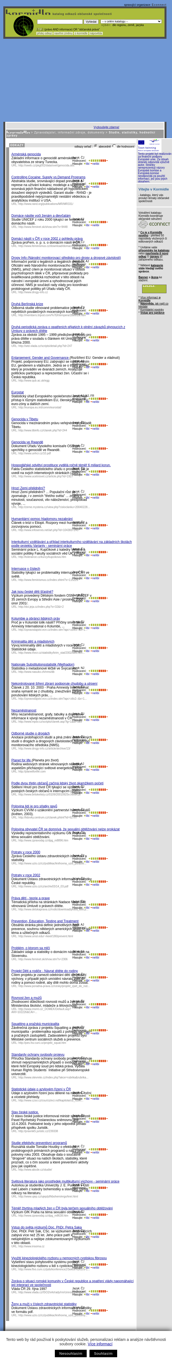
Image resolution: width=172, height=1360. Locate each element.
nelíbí (94, 163)
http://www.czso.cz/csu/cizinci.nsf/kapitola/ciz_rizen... (51, 1100)
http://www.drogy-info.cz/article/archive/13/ (44, 748)
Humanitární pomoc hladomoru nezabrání (42, 519)
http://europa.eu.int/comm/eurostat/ (40, 407)
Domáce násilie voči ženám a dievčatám (41, 216)
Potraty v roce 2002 (25, 875)
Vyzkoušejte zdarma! (106, 127)
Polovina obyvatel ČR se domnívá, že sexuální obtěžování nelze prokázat (65, 829)
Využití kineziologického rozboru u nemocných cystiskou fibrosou (59, 1258)
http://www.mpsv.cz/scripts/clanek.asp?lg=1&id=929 (50, 721)
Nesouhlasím (70, 1353)
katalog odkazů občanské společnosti (82, 14)
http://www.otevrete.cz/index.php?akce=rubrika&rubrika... (54, 1077)
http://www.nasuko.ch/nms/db (37, 671)
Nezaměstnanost (23, 710)
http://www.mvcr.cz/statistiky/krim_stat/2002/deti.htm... (52, 652)
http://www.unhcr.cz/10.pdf (35, 453)
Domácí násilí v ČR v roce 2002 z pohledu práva (47, 239)
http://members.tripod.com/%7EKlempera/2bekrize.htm (52, 315)
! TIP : (39, 29)
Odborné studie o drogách (30, 733)
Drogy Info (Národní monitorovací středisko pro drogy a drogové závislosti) (66, 258)
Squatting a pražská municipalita (35, 1024)
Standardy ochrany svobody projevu (37, 1055)
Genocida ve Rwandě (27, 442)
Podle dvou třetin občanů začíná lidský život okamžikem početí (57, 783)
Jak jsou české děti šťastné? (32, 592)
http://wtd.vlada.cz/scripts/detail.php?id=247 (45, 345)
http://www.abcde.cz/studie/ (35, 1169)
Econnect (159, 4)
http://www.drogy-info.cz (33, 292)
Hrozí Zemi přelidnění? (28, 488)
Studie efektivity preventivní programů (39, 1143)
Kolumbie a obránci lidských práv (35, 618)
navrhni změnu (63, 33)
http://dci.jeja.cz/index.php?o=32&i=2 (41, 606)
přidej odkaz (44, 33)
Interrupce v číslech (25, 569)
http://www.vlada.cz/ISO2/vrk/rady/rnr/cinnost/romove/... (53, 1292)
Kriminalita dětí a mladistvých (32, 641)
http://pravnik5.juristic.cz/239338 (38, 1131)
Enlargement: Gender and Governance (40, 358)
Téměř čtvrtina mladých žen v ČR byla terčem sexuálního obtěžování (62, 1208)
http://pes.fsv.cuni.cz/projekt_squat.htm (42, 1042)
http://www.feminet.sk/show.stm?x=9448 (43, 226)
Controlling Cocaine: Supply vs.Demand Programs (48, 177)
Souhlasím (103, 1353)
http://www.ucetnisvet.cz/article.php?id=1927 (46, 476)
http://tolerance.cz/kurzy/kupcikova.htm (42, 556)
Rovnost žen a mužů (26, 998)
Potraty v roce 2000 (25, 852)
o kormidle (81, 33)
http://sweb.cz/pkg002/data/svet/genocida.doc (47, 165)
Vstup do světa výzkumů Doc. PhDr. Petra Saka (46, 1227)
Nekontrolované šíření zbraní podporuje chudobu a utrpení (54, 684)
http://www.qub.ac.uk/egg (34, 380)
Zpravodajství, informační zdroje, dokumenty (69, 132)
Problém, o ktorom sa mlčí (30, 948)
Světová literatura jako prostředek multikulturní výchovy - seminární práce (65, 1181)
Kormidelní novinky (152, 309)
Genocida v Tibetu (24, 419)
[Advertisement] (85, 80)
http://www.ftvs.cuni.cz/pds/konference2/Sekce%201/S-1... (54, 1269)
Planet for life (21, 760)
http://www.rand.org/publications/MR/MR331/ (46, 203)
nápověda (96, 33)
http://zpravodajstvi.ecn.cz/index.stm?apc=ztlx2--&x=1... (53, 698)
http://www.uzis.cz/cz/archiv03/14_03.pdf (43, 886)
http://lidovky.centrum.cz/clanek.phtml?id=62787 (48, 817)
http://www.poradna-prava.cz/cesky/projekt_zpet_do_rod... (54, 986)
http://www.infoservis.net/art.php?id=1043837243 (49, 530)
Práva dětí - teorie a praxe (30, 898)
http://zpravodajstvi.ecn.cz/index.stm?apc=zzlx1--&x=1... (53, 629)
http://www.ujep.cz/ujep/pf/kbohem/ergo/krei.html (48, 1196)
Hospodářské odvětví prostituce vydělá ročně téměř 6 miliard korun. (61, 465)
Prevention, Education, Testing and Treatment (45, 921)
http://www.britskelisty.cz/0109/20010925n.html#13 (50, 794)
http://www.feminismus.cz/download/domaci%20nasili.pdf (53, 246)
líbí (86, 163)
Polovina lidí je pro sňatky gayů (34, 806)
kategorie (157, 265)
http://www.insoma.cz (32, 1246)
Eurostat (17, 392)
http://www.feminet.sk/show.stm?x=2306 (43, 959)
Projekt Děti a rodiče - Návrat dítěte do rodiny (44, 971)
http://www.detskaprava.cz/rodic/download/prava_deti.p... (53, 909)
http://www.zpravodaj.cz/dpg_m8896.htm (43, 840)
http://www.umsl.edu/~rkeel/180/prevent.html (46, 936)
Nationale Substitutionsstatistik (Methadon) (42, 664)
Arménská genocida (26, 154)
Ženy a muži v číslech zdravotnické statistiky (43, 1304)
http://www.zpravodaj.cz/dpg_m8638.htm (43, 1215)
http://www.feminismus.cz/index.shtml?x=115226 (48, 579)
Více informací (100, 1344)
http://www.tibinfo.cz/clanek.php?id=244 (43, 430)
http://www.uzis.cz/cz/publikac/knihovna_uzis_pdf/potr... (52, 863)
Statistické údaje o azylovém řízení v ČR (41, 1089)
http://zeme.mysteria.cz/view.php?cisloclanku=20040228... (54, 507)
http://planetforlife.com (32, 771)
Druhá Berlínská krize (27, 304)
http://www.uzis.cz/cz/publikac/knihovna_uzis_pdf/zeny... (53, 1315)
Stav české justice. (25, 1112)
